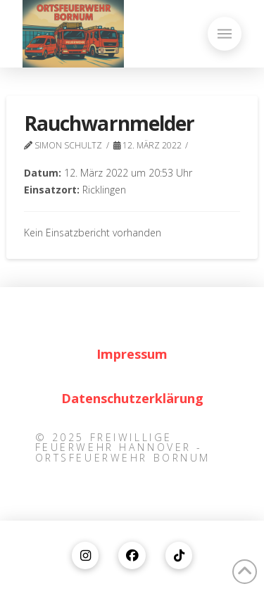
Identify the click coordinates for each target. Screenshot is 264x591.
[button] (224, 34)
